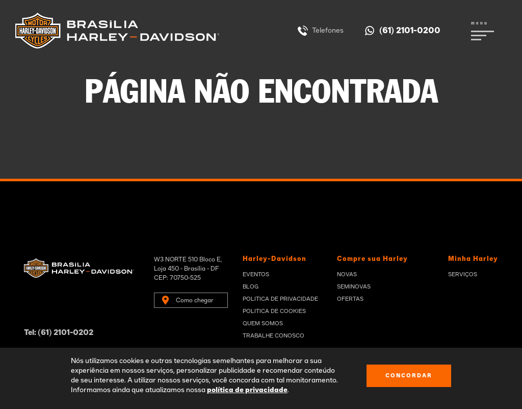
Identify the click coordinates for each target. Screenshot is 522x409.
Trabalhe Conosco (273, 336)
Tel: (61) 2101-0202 (58, 332)
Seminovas (354, 287)
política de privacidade (247, 390)
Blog (250, 287)
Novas (347, 274)
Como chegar (195, 300)
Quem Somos (263, 323)
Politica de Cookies (274, 311)
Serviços (462, 274)
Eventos (256, 274)
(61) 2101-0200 (409, 31)
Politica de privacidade (280, 299)
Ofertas (350, 299)
